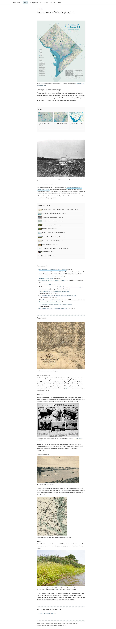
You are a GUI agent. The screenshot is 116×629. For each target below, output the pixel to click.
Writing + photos (43, 2)
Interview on (46, 278)
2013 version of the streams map (47, 613)
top (64, 625)
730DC (49, 285)
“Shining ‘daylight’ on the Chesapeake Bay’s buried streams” (54, 291)
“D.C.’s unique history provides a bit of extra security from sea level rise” (57, 295)
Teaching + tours (33, 2)
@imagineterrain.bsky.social (56, 625)
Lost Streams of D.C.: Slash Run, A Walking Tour (51, 276)
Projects (25, 2)
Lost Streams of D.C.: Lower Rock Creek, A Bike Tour (53, 269)
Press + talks (53, 2)
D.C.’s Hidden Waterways (45, 308)
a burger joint (65, 388)
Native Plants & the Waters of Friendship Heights (51, 280)
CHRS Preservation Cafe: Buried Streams (52, 300)
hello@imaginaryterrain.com (43, 625)
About (59, 2)
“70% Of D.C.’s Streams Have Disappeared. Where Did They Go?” (56, 304)
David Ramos (16, 2)
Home (38, 623)
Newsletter (75, 623)
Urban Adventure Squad (61, 308)
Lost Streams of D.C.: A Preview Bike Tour (50, 302)
